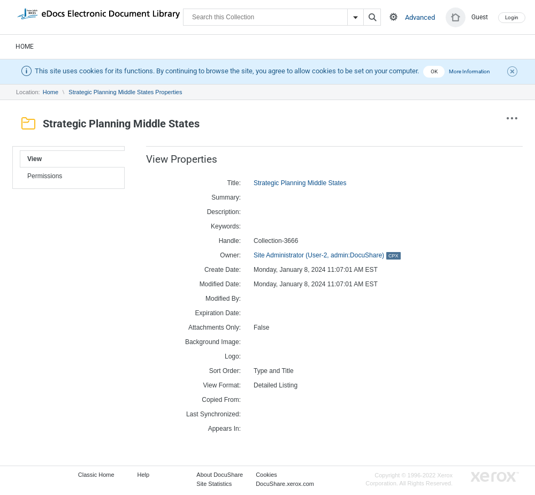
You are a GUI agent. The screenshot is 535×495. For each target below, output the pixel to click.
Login (511, 17)
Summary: (226, 197)
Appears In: (224, 428)
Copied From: (221, 399)
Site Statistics (214, 484)
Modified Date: (220, 284)
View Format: (222, 385)
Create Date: (222, 269)
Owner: (230, 255)
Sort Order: (225, 371)
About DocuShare (219, 474)
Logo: (233, 356)
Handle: (230, 241)
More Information (469, 71)
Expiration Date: (218, 313)
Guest (479, 17)
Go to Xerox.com (495, 477)
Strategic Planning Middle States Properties (125, 92)
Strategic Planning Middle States (300, 183)
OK (434, 71)
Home (25, 46)
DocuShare (98, 16)
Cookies (266, 474)
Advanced (420, 17)
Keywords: (226, 226)
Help (143, 474)
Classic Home (96, 474)
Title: (234, 183)
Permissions (44, 176)
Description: (224, 212)
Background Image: (213, 342)
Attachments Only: (214, 327)
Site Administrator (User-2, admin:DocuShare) (327, 255)
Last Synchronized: (213, 414)
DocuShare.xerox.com (285, 484)
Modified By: (223, 298)
